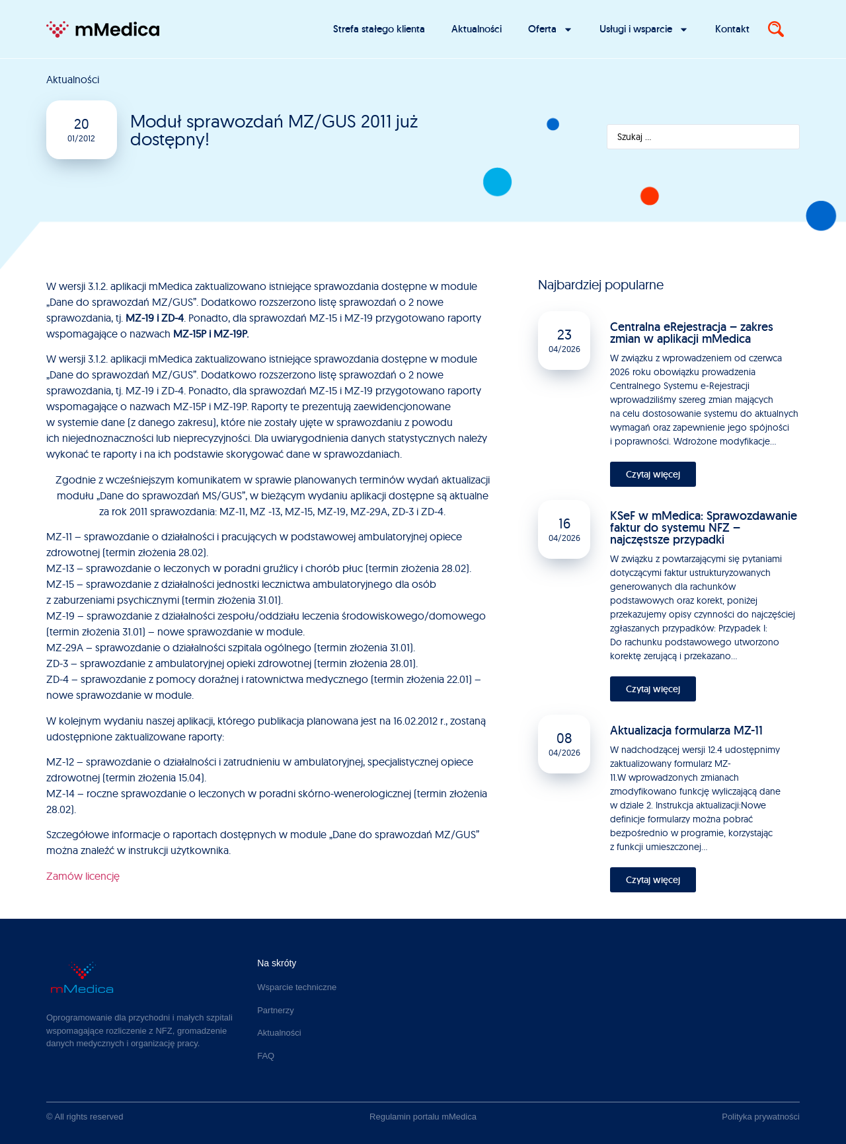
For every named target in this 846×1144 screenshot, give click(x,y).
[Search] (776, 29)
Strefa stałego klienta (379, 28)
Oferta (550, 29)
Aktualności (476, 28)
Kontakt (732, 28)
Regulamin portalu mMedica (423, 1117)
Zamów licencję (83, 875)
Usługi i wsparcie (644, 29)
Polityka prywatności (761, 1117)
